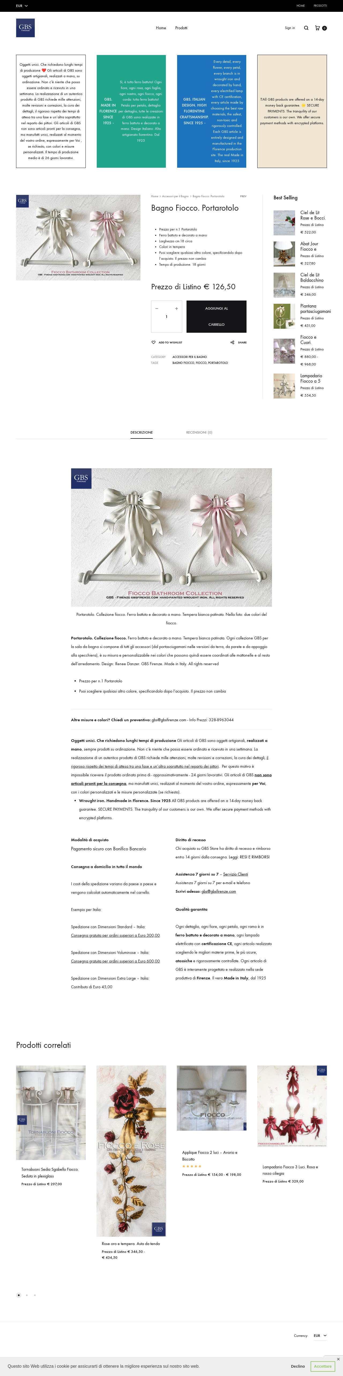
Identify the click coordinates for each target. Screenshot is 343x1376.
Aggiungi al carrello (216, 316)
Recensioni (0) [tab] (199, 432)
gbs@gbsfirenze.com (169, 719)
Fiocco (201, 363)
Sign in (290, 27)
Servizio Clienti (235, 874)
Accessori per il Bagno (175, 196)
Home (301, 6)
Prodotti (320, 6)
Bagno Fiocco (183, 363)
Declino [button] (298, 1366)
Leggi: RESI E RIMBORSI (249, 856)
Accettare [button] (323, 1366)
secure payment (235, 809)
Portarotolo (218, 363)
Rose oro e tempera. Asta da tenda (131, 1243)
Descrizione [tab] (142, 432)
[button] (18, 1295)
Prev (243, 196)
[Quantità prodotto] (166, 316)
